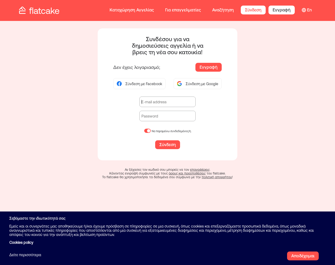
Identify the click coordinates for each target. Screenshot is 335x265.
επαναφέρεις (200, 169)
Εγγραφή (282, 9)
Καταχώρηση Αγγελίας (132, 9)
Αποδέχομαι (303, 255)
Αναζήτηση (223, 9)
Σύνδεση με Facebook (139, 83)
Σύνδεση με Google (197, 83)
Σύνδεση (253, 9)
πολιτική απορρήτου (217, 177)
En (309, 9)
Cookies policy (21, 242)
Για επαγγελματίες (183, 9)
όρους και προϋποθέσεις (187, 173)
